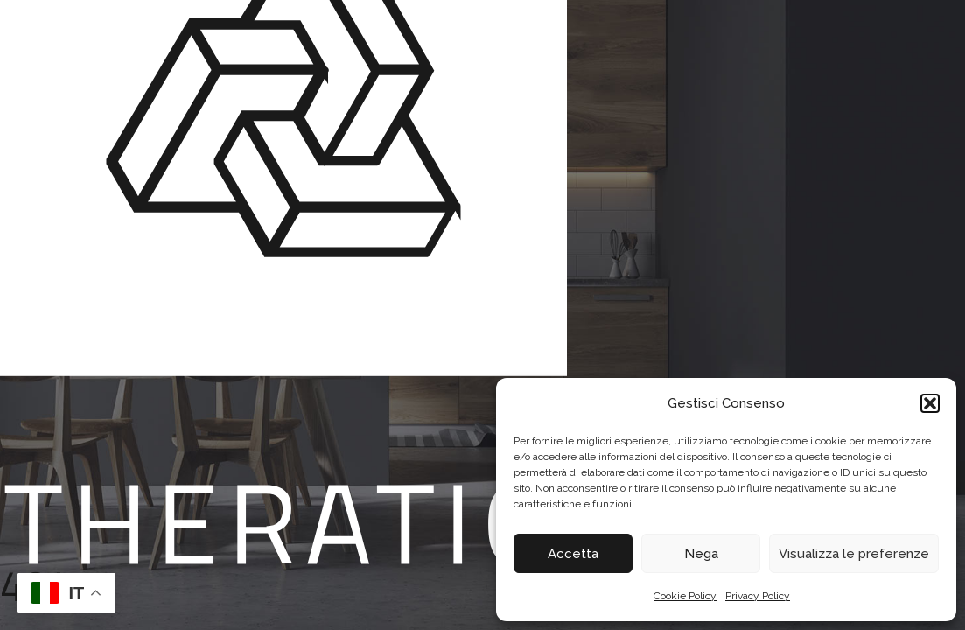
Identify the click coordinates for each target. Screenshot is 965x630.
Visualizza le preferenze (854, 554)
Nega (701, 554)
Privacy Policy (757, 596)
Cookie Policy (685, 596)
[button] (930, 403)
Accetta (573, 554)
